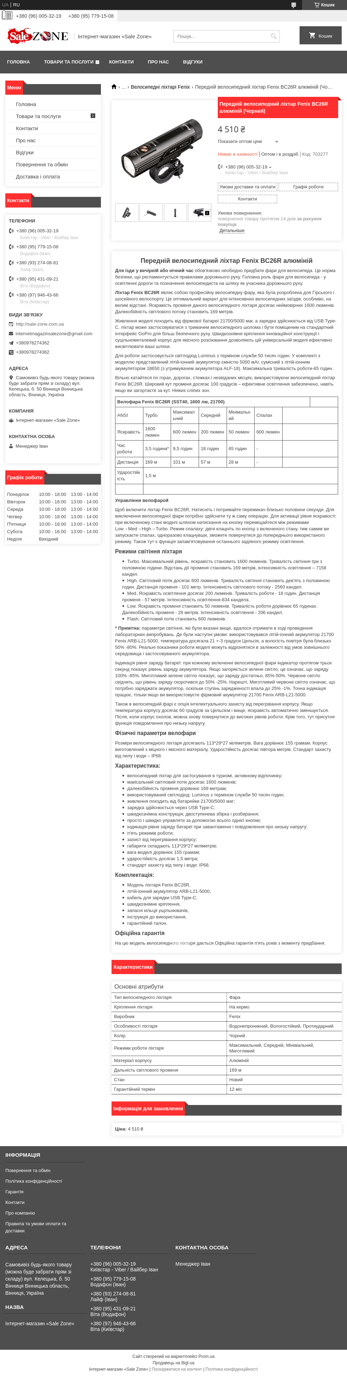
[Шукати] (273, 36)
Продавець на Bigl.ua (173, 1362)
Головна (18, 62)
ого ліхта (181, 943)
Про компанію (20, 1213)
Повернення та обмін (42, 164)
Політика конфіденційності (33, 1181)
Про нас (158, 62)
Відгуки (193, 62)
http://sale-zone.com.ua (40, 324)
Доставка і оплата (38, 176)
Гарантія (14, 1191)
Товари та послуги (68, 62)
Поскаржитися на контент (177, 1369)
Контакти (121, 62)
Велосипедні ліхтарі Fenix (160, 87)
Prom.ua (207, 1356)
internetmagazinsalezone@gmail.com (54, 333)
